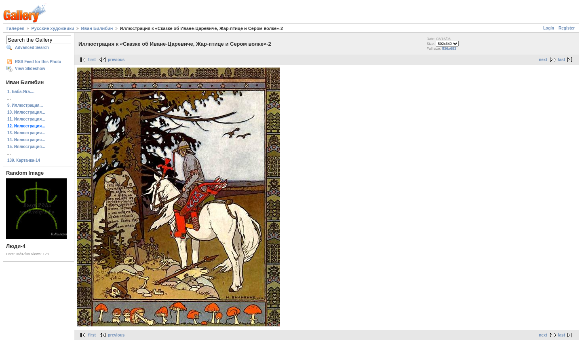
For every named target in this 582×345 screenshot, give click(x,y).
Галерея (15, 28)
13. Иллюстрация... (26, 133)
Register (567, 28)
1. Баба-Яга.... (20, 91)
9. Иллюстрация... (25, 105)
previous (116, 59)
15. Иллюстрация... (26, 146)
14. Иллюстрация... (26, 140)
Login (548, 28)
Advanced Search (32, 47)
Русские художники (53, 28)
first (92, 59)
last (561, 59)
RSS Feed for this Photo (38, 61)
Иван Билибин (97, 28)
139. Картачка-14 (23, 160)
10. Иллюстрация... (26, 112)
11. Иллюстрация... (26, 119)
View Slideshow (30, 68)
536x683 (449, 49)
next (543, 59)
